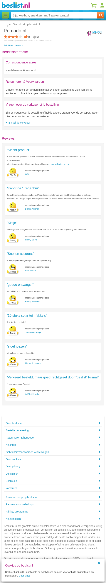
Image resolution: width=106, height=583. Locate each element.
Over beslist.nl (14, 423)
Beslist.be (11, 480)
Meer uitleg (24, 575)
